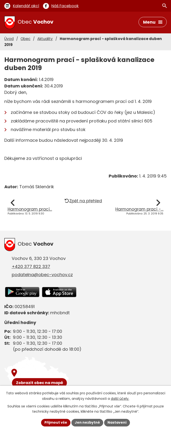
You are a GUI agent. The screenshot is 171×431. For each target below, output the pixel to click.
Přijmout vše (55, 422)
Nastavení (117, 422)
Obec (25, 38)
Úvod (9, 38)
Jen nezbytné (87, 422)
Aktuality (45, 38)
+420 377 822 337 (31, 266)
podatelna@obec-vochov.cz (42, 275)
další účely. (120, 398)
